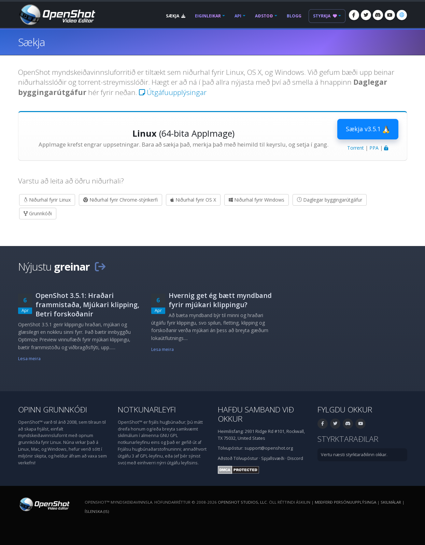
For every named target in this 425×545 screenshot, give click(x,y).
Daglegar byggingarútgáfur (329, 199)
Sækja (175, 16)
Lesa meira (29, 359)
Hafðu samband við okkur (256, 414)
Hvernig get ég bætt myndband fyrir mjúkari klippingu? (220, 300)
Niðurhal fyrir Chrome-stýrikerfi (120, 199)
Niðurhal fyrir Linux (47, 199)
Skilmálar (391, 502)
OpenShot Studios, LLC (242, 502)
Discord (295, 458)
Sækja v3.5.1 (368, 129)
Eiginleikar (208, 16)
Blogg (294, 16)
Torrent (355, 148)
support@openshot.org (268, 448)
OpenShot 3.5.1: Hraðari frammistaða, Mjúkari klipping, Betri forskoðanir (87, 304)
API (238, 16)
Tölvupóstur (245, 458)
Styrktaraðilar (347, 439)
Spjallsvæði (272, 458)
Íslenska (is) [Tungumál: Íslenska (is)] (97, 511)
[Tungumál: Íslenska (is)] (402, 15)
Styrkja (325, 16)
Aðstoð (264, 16)
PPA (374, 148)
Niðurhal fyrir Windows (256, 199)
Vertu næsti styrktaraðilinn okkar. (354, 455)
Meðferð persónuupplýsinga (345, 502)
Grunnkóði (38, 213)
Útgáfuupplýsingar (173, 92)
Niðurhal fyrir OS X (193, 199)
